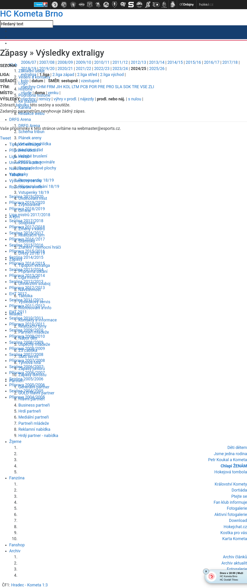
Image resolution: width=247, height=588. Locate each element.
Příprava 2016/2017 (27, 239)
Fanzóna (17, 478)
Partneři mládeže (33, 423)
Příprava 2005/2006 (27, 385)
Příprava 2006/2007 (27, 372)
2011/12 (120, 62)
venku (53, 92)
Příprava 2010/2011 (27, 324)
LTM (75, 86)
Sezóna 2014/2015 (26, 257)
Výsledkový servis (25, 180)
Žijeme (15, 441)
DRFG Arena (20, 119)
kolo (25, 81)
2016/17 (211, 62)
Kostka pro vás (233, 532)
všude (26, 92)
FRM (51, 86)
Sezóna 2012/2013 (26, 281)
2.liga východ (112, 74)
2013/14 (156, 62)
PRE (101, 86)
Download (238, 520)
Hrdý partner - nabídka (38, 435)
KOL (67, 86)
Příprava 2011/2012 (27, 306)
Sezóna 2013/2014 (26, 269)
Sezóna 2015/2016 (26, 245)
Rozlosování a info (25, 187)
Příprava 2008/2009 (27, 348)
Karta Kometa (234, 538)
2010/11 (101, 62)
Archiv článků (235, 557)
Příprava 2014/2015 (27, 263)
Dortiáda (239, 490)
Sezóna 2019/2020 (26, 196)
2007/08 (47, 62)
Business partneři (34, 405)
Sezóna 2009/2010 (26, 330)
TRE (135, 86)
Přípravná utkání (23, 150)
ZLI (151, 86)
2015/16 (193, 62)
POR (93, 86)
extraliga (28, 74)
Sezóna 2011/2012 (26, 300)
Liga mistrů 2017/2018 (29, 214)
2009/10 (83, 62)
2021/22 (83, 68)
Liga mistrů (19, 156)
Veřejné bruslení (32, 156)
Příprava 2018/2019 (27, 209)
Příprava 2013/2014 (27, 275)
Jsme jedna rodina (230, 453)
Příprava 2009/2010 (27, 336)
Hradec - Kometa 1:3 (29, 585)
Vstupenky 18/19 (33, 192)
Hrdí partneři (29, 411)
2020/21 (65, 68)
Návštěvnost (20, 168)
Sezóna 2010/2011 (26, 318)
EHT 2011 (18, 312)
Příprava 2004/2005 (27, 397)
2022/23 (101, 68)
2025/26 (157, 68)
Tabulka (16, 174)
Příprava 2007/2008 (27, 360)
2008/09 (65, 62)
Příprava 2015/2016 (27, 251)
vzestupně (90, 81)
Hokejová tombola (230, 472)
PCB (84, 86)
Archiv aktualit (234, 563)
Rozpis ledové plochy (37, 168)
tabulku (22, 105)
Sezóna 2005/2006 (26, 379)
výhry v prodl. (65, 99)
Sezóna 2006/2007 (26, 366)
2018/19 (28, 68)
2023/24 (120, 68)
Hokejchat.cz (235, 526)
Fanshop (17, 545)
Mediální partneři (33, 417)
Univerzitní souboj (25, 162)
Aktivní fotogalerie (230, 514)
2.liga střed (87, 74)
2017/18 (230, 62)
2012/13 (138, 62)
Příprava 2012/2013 (27, 287)
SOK (127, 86)
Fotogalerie (237, 508)
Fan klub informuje (230, 502)
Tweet (5, 138)
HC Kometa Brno (31, 14)
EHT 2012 (18, 293)
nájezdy (87, 99)
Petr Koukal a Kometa (227, 459)
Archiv (14, 551)
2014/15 (175, 62)
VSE (143, 86)
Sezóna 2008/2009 (26, 342)
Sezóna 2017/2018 (26, 220)
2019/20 (47, 68)
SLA (118, 86)
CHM (41, 86)
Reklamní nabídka (34, 429)
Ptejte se (239, 496)
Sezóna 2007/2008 (26, 354)
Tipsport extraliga (25, 144)
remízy (45, 99)
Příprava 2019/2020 (27, 202)
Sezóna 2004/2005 (26, 391)
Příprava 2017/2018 (27, 227)
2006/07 (28, 62)
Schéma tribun (31, 131)
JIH (59, 86)
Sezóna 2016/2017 (26, 233)
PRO (110, 86)
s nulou (134, 99)
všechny (28, 86)
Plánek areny (29, 138)
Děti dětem (237, 447)
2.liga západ (63, 74)
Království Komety (231, 484)
